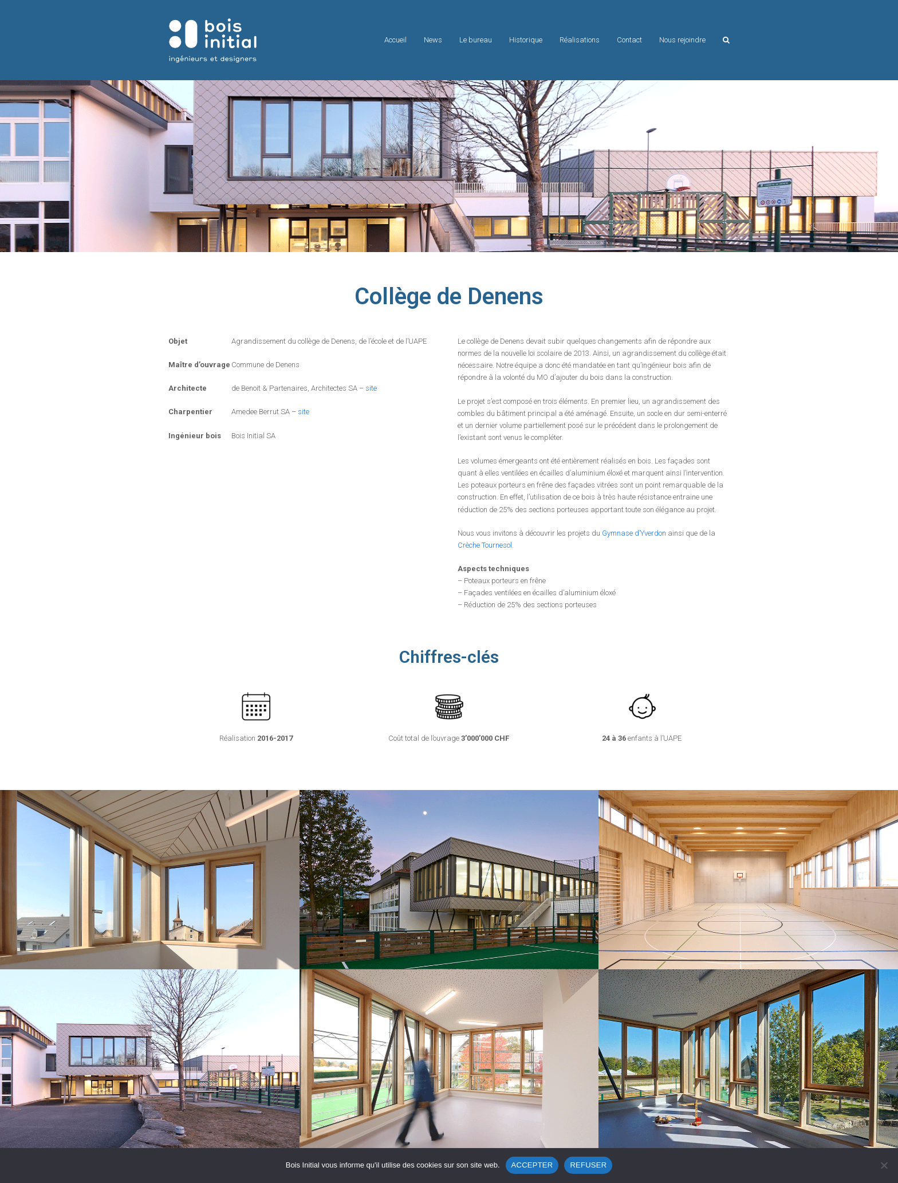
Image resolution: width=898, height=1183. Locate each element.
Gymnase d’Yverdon (634, 533)
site (371, 388)
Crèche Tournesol (485, 545)
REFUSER (588, 1165)
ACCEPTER (532, 1165)
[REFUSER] (883, 1165)
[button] (726, 40)
